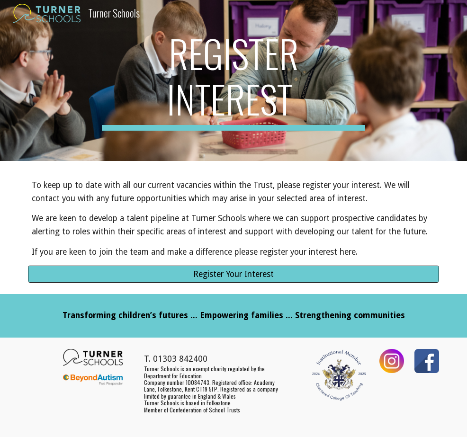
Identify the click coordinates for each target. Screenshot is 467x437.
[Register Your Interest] (233, 273)
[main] (233, 80)
